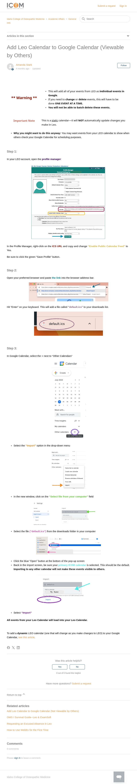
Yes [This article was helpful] (59, 667)
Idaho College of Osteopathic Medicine (26, 19)
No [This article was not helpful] (77, 667)
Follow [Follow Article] (124, 65)
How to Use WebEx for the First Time (27, 729)
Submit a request (107, 6)
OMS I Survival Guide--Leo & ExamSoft (29, 717)
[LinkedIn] (18, 647)
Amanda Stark (24, 64)
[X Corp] (13, 647)
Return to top (16, 694)
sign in (17, 758)
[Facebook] (8, 647)
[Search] (104, 19)
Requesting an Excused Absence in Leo (29, 723)
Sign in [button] (123, 6)
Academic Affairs (56, 19)
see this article (26, 637)
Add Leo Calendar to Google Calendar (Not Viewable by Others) (43, 711)
